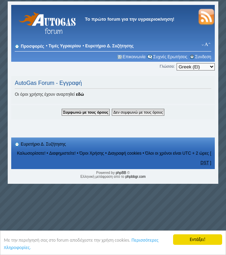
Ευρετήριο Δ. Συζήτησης (109, 45)
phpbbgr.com (135, 177)
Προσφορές (32, 46)
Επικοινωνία (134, 56)
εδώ (80, 94)
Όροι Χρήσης (92, 153)
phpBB (121, 173)
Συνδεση (203, 56)
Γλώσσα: (167, 66)
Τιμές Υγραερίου (64, 45)
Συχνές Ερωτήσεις (170, 56)
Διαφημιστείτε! (62, 153)
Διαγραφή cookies (125, 153)
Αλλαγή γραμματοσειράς (206, 44)
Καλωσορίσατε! (31, 153)
